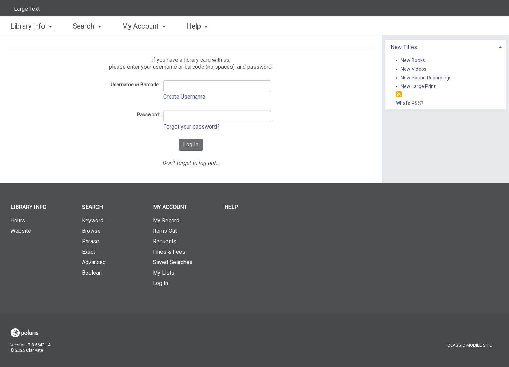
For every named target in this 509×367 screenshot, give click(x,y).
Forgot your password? (191, 126)
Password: (148, 114)
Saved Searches (173, 262)
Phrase (90, 241)
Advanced (94, 262)
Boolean (92, 272)
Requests (165, 241)
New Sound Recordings (426, 78)
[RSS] (399, 94)
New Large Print (418, 86)
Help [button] (196, 26)
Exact (88, 252)
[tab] (445, 46)
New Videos (413, 69)
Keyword (92, 220)
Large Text (27, 9)
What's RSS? (409, 103)
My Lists (163, 272)
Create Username (184, 96)
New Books (413, 60)
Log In (160, 283)
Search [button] (87, 26)
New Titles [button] (404, 47)
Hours (17, 220)
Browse (91, 231)
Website (20, 231)
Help (231, 207)
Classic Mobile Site (469, 345)
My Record (166, 220)
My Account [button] (143, 26)
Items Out (165, 231)
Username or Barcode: (135, 84)
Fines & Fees (169, 252)
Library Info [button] (31, 26)
